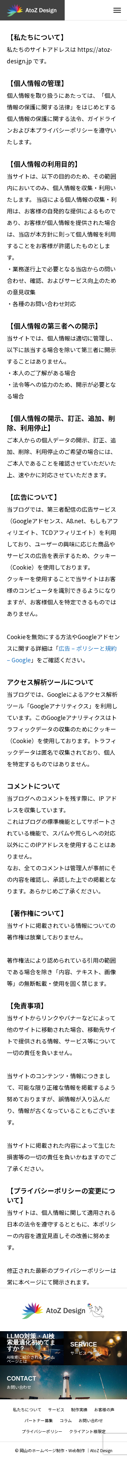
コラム (66, 1420)
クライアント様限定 (87, 1431)
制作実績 (79, 1409)
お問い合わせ (91, 1420)
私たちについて (27, 1409)
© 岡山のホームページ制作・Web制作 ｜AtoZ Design (63, 1450)
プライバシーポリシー (42, 1431)
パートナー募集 (38, 1420)
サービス (56, 1409)
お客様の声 (104, 1409)
